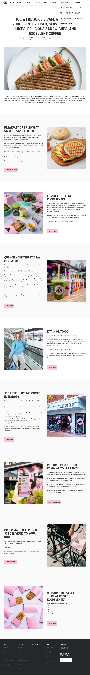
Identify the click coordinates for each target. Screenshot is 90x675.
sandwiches (8, 98)
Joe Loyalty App (22, 660)
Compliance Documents (49, 657)
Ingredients (21, 656)
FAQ (33, 647)
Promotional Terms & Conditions (52, 663)
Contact (34, 652)
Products (6, 664)
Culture (6, 647)
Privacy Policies (50, 652)
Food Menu (21, 647)
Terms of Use (50, 647)
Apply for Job (7, 652)
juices (77, 96)
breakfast (37, 96)
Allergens (20, 652)
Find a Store (21, 664)
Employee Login (8, 660)
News (19, 668)
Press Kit (6, 656)
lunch (41, 96)
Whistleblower (36, 656)
